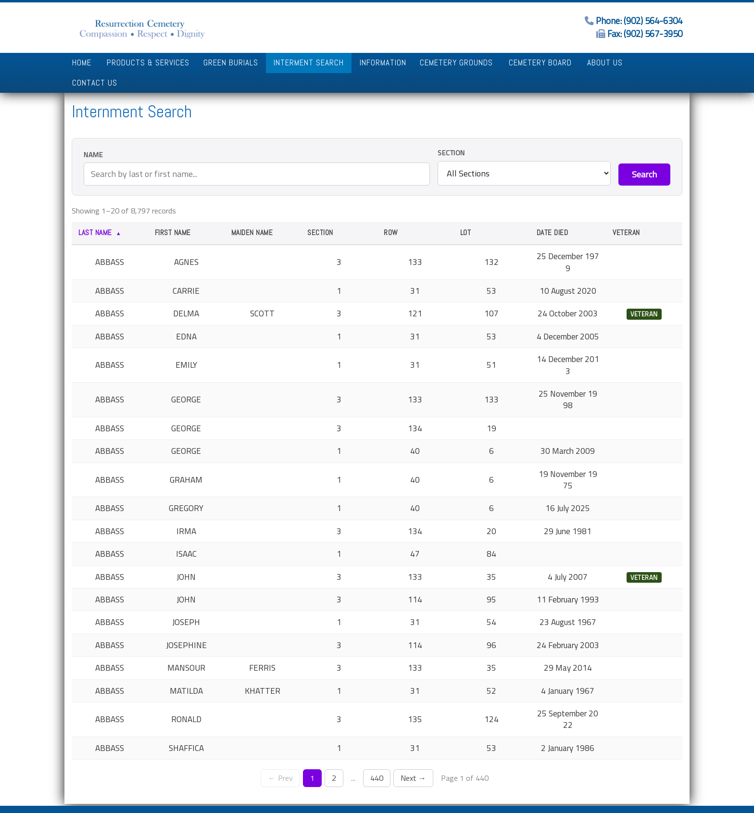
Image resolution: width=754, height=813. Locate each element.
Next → (413, 758)
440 (376, 758)
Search (644, 154)
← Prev (280, 758)
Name (93, 135)
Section (451, 133)
